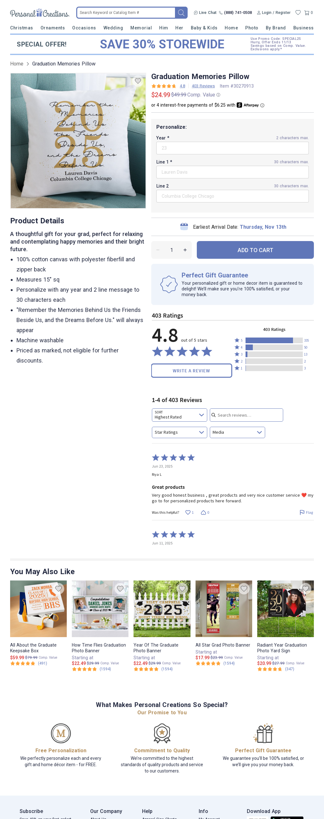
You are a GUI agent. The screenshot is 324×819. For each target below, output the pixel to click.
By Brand (276, 27)
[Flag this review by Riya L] (306, 512)
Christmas (21, 27)
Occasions (84, 27)
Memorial (141, 27)
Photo (252, 27)
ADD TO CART (255, 250)
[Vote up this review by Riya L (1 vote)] (189, 512)
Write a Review (191, 371)
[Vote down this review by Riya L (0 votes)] (205, 512)
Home (231, 27)
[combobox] (179, 415)
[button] (274, 340)
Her (179, 27)
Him (163, 27)
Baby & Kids (204, 27)
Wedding (113, 27)
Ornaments (52, 27)
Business (303, 27)
